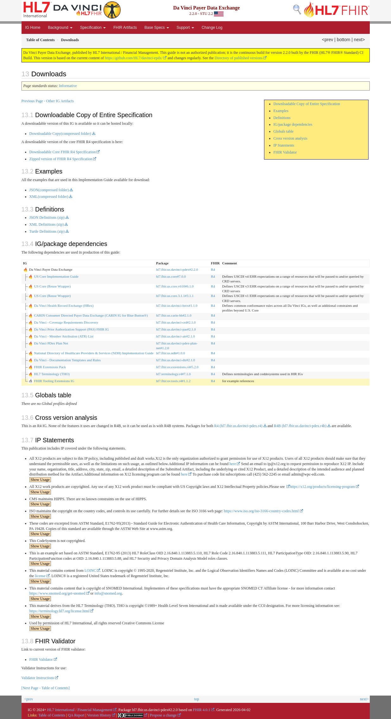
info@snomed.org (108, 593)
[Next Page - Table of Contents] (46, 688)
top (196, 699)
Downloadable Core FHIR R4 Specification (62, 152)
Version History (99, 715)
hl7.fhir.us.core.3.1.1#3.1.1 (175, 296)
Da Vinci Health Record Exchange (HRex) (64, 305)
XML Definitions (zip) (46, 224)
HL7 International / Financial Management (79, 710)
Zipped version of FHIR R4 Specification (60, 159)
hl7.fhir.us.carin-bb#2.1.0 (174, 315)
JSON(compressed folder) (49, 190)
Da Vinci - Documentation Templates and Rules (67, 360)
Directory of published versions (239, 58)
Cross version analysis (290, 138)
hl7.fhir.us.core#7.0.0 (171, 276)
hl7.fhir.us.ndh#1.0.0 (170, 353)
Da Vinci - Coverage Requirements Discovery (66, 322)
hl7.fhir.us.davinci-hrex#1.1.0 (176, 305)
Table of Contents (51, 715)
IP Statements (284, 145)
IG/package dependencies (293, 124)
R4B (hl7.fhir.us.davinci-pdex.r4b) (300, 426)
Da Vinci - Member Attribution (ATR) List (63, 336)
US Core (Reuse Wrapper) (52, 286)
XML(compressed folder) (48, 196)
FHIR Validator (285, 152)
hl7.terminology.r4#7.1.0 (173, 374)
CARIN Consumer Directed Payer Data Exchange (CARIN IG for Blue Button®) (91, 315)
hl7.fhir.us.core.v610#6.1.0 (175, 286)
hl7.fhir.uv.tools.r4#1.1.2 (173, 381)
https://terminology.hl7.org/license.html (59, 611)
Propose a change (163, 715)
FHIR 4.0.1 (201, 710)
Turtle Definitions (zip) (47, 231)
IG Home (33, 27)
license (40, 576)
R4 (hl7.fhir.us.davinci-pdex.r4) (238, 426)
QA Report (76, 715)
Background (60, 27)
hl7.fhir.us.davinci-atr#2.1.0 (175, 336)
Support (185, 27)
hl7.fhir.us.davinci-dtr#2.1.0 (175, 360)
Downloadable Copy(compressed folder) (60, 133)
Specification (93, 27)
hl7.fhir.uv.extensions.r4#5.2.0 (177, 367)
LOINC (90, 570)
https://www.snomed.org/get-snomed (57, 593)
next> (359, 39)
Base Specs (156, 27)
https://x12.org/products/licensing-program (322, 486)
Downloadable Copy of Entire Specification (307, 104)
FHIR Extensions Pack (50, 367)
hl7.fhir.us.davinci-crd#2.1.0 (176, 322)
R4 (213, 269)
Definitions (282, 118)
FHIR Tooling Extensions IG (54, 381)
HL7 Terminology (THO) (52, 374)
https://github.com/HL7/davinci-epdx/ (133, 58)
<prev (327, 39)
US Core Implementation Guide (56, 276)
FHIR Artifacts (125, 27)
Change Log (212, 27)
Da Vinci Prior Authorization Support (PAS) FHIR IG (71, 329)
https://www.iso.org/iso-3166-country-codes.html (261, 511)
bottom (343, 39)
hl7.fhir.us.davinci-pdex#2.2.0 (177, 269)
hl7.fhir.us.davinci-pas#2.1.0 (176, 329)
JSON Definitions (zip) (47, 217)
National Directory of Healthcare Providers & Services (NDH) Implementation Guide (94, 353)
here (233, 464)
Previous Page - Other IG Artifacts (48, 101)
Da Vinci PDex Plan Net (51, 343)
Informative (68, 86)
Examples (281, 111)
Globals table (284, 131)
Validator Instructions (38, 678)
